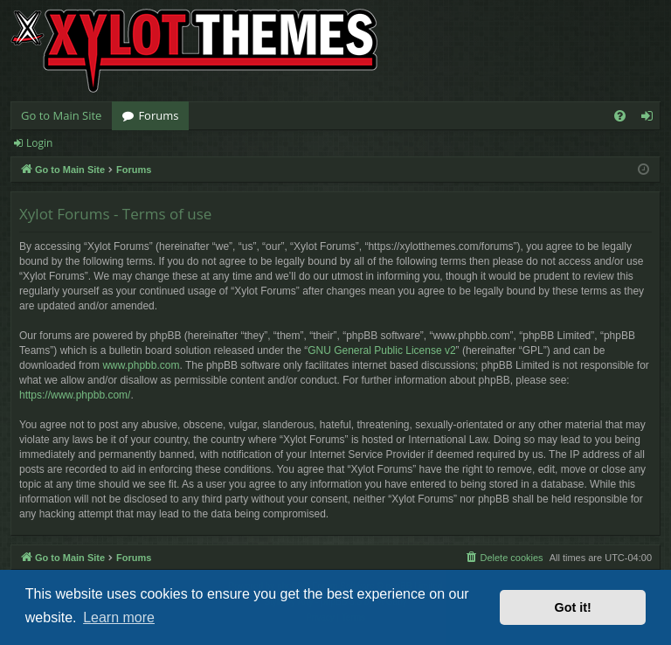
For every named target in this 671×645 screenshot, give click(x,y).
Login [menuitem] (650, 119)
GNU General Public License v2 (381, 350)
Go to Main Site (61, 115)
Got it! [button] (573, 607)
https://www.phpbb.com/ (74, 395)
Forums (158, 115)
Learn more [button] (119, 617)
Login (39, 142)
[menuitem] (619, 115)
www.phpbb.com (140, 365)
